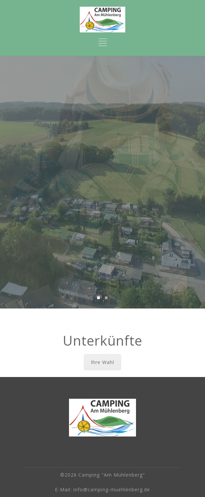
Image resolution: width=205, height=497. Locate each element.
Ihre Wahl (102, 362)
